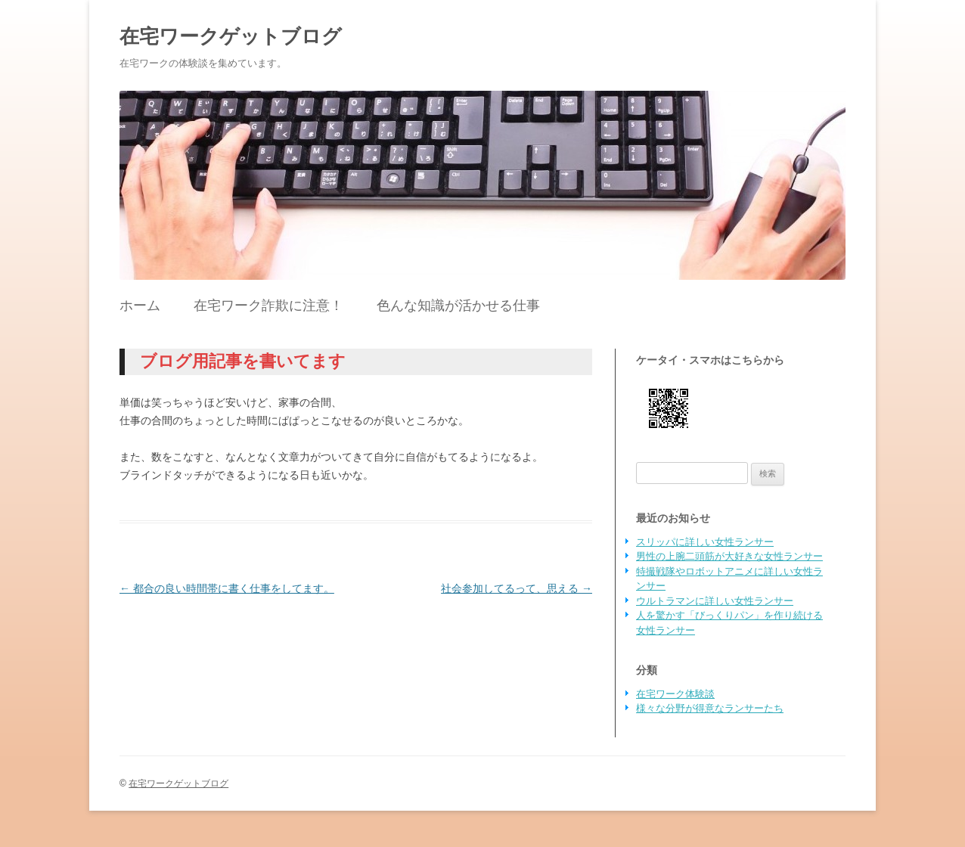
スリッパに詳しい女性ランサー (705, 542)
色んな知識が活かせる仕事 (458, 305)
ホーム (139, 305)
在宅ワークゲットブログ (230, 36)
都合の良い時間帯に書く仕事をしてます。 (226, 588)
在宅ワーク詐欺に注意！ (268, 305)
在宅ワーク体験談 (675, 694)
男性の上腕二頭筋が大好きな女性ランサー (729, 556)
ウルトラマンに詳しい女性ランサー (714, 601)
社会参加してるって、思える (516, 588)
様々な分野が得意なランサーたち (709, 708)
